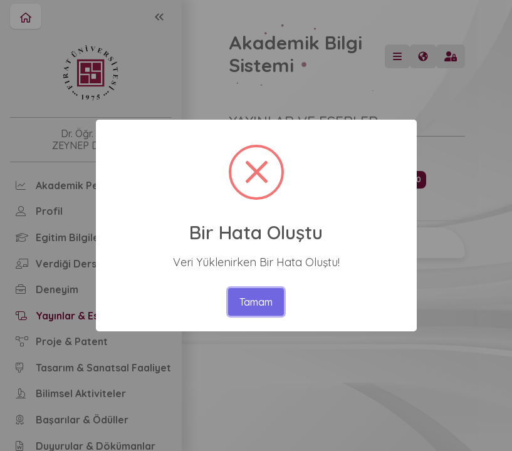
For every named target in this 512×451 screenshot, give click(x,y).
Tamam (256, 302)
